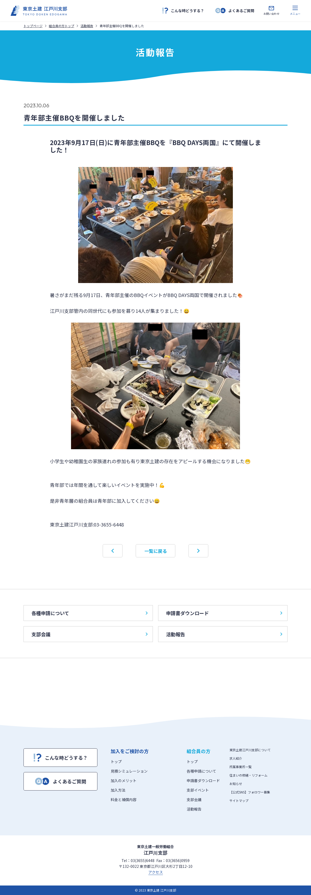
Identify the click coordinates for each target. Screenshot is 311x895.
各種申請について (89, 613)
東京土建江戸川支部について (250, 750)
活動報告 (224, 634)
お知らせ (235, 783)
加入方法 (118, 790)
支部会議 (89, 634)
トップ (116, 761)
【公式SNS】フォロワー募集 (249, 792)
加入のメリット (123, 780)
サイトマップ (238, 800)
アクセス (155, 872)
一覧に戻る (155, 551)
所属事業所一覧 (240, 766)
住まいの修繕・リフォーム (248, 775)
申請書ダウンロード (224, 613)
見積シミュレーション (129, 771)
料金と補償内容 (123, 799)
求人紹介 (235, 758)
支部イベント (198, 790)
